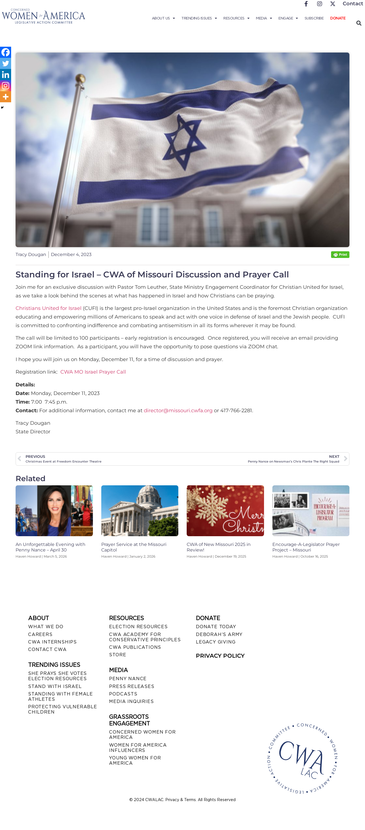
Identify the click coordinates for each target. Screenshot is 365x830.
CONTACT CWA (47, 649)
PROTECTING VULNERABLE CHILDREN (62, 709)
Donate (337, 18)
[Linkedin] (5, 74)
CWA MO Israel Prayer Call (93, 372)
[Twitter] (5, 63)
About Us (163, 18)
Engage (288, 18)
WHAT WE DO (45, 626)
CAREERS (40, 634)
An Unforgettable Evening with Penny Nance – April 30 (50, 547)
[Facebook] (5, 52)
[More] (5, 96)
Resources (236, 18)
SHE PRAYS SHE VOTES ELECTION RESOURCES (57, 676)
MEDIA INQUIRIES (131, 701)
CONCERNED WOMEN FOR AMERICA (142, 734)
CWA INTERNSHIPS (52, 642)
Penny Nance (128, 678)
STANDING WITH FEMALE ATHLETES (60, 696)
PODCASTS (123, 694)
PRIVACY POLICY (220, 655)
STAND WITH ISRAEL (55, 686)
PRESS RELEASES (131, 686)
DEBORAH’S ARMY (219, 634)
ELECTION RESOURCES (138, 626)
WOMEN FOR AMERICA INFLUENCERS (138, 747)
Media (264, 18)
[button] (358, 23)
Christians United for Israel (49, 308)
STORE (117, 654)
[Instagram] (5, 85)
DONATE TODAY (216, 626)
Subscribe (314, 18)
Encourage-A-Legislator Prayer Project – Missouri (306, 547)
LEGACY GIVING (215, 642)
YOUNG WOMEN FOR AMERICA (135, 760)
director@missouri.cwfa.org (178, 410)
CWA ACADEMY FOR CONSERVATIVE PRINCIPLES (145, 637)
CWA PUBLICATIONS (135, 647)
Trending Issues (199, 18)
